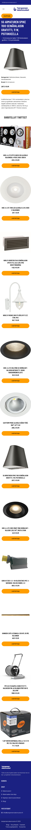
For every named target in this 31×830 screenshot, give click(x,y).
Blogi (4, 801)
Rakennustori (7, 791)
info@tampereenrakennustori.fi (9, 2)
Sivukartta (22, 827)
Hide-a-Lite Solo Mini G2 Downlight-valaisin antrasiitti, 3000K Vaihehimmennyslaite (15, 370)
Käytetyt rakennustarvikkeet (11, 798)
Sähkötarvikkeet (14, 77)
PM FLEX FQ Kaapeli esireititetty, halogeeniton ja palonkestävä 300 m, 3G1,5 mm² (15, 688)
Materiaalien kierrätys (9, 794)
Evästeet (22, 825)
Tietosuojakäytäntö (12, 827)
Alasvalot (23, 77)
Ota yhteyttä (14, 825)
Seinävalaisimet (6, 79)
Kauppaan (7, 16)
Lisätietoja (15, 92)
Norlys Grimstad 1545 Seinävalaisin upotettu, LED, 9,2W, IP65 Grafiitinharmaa (15, 262)
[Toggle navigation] (3, 9)
